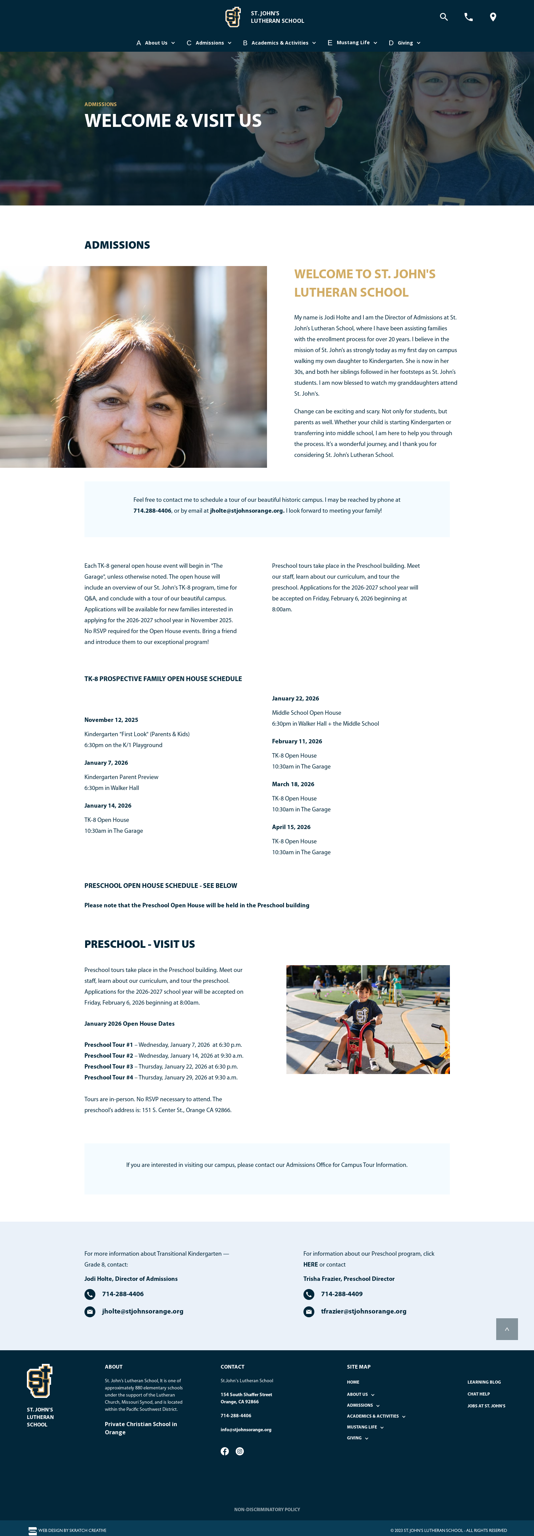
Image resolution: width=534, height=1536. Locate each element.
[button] (156, 42)
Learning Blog (484, 1382)
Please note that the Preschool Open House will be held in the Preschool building (197, 906)
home (353, 1382)
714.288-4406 (152, 511)
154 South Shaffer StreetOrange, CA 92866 (246, 1398)
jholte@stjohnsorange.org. (247, 511)
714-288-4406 (236, 1416)
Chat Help (479, 1394)
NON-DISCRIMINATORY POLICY (267, 1510)
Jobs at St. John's (486, 1406)
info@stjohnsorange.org (246, 1430)
